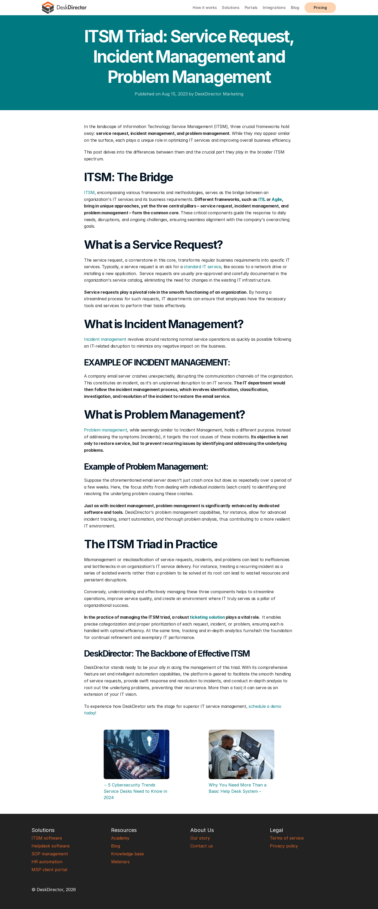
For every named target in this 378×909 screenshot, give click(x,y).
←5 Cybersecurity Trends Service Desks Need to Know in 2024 (136, 791)
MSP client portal (49, 869)
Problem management (105, 430)
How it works (205, 7)
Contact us (201, 846)
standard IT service (202, 266)
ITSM (89, 192)
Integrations (274, 7)
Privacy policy (284, 846)
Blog (295, 7)
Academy (120, 838)
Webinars (120, 861)
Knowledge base (127, 853)
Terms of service (287, 838)
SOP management (50, 853)
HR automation (47, 861)
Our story (200, 838)
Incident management (105, 339)
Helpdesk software (51, 846)
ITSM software (47, 838)
